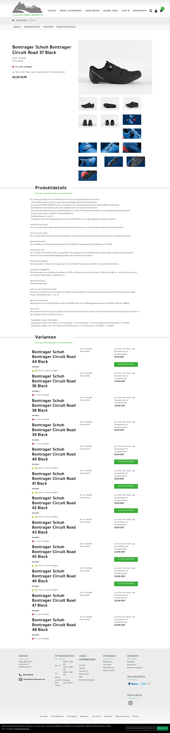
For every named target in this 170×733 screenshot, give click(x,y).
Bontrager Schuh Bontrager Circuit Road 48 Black (54, 625)
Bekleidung (21, 21)
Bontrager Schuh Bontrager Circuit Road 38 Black (54, 406)
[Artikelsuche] (150, 11)
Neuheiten (108, 717)
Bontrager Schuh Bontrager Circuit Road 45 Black (54, 552)
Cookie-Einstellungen (135, 728)
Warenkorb (107, 662)
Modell (17, 27)
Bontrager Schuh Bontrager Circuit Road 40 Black (54, 455)
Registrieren (131, 665)
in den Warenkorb (126, 364)
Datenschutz (84, 674)
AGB (80, 677)
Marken (136, 717)
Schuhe (32, 21)
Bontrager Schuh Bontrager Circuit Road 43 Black (54, 528)
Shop (125, 11)
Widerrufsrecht (109, 671)
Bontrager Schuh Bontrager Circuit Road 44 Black (54, 357)
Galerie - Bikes (110, 11)
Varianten (48, 27)
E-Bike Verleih (92, 11)
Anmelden (131, 662)
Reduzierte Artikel (122, 717)
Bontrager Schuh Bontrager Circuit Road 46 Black (54, 577)
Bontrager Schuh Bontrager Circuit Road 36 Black (54, 382)
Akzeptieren (162, 728)
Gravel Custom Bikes (71, 11)
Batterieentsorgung (86, 680)
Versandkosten (108, 668)
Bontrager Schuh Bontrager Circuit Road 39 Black (54, 430)
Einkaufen (139, 11)
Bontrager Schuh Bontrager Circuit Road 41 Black (54, 479)
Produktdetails (32, 27)
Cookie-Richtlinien (21, 729)
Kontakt (82, 665)
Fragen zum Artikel (66, 27)
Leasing (52, 11)
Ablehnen (151, 728)
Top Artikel (107, 665)
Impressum (83, 671)
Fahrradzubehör (57, 717)
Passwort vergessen (134, 668)
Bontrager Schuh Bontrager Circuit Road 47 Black (54, 601)
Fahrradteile (72, 717)
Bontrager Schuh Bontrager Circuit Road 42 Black (54, 504)
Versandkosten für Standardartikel (49, 72)
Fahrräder (44, 717)
